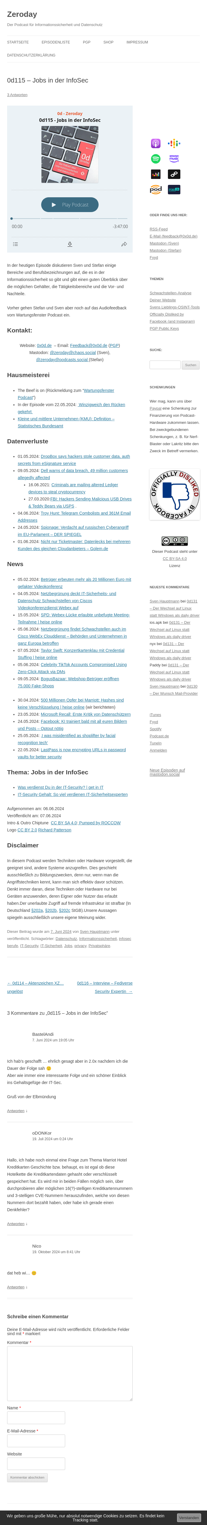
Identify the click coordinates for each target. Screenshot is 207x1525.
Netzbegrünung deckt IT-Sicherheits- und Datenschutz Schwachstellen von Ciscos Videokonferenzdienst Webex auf (67, 600)
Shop (108, 42)
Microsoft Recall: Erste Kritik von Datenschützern (86, 714)
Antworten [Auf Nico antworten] (16, 1287)
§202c (64, 910)
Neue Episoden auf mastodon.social (167, 772)
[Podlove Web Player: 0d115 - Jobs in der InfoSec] (70, 179)
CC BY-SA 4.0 (175, 558)
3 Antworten (17, 95)
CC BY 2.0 (27, 830)
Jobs (68, 946)
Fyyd (154, 257)
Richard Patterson (54, 830)
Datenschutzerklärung (31, 55)
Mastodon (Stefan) (165, 250)
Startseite (18, 42)
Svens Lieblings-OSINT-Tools (175, 307)
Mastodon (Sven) (164, 243)
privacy (80, 946)
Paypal (155, 408)
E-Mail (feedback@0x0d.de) (173, 236)
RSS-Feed (159, 229)
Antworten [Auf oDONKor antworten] (16, 1224)
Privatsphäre (99, 946)
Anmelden (158, 750)
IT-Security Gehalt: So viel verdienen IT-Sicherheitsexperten (73, 794)
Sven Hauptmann (95, 931)
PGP (86, 42)
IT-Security (29, 946)
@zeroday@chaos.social (73, 352)
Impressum (137, 42)
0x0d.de (44, 345)
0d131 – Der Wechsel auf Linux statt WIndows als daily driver (174, 608)
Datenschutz (66, 938)
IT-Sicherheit (51, 946)
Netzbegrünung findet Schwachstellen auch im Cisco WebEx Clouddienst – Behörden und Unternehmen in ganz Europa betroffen (72, 636)
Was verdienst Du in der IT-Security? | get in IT (60, 787)
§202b (51, 910)
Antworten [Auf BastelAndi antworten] (16, 1111)
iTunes (155, 715)
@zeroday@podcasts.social (62, 359)
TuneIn (155, 743)
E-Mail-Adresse (22, 1431)
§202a (37, 910)
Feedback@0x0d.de (88, 345)
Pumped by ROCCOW (99, 822)
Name (14, 1408)
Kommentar (19, 1342)
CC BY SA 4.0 (64, 822)
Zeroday (22, 14)
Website (14, 1454)
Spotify (155, 729)
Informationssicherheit (98, 938)
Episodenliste (56, 42)
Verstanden (189, 1518)
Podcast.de (159, 736)
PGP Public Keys (164, 328)
